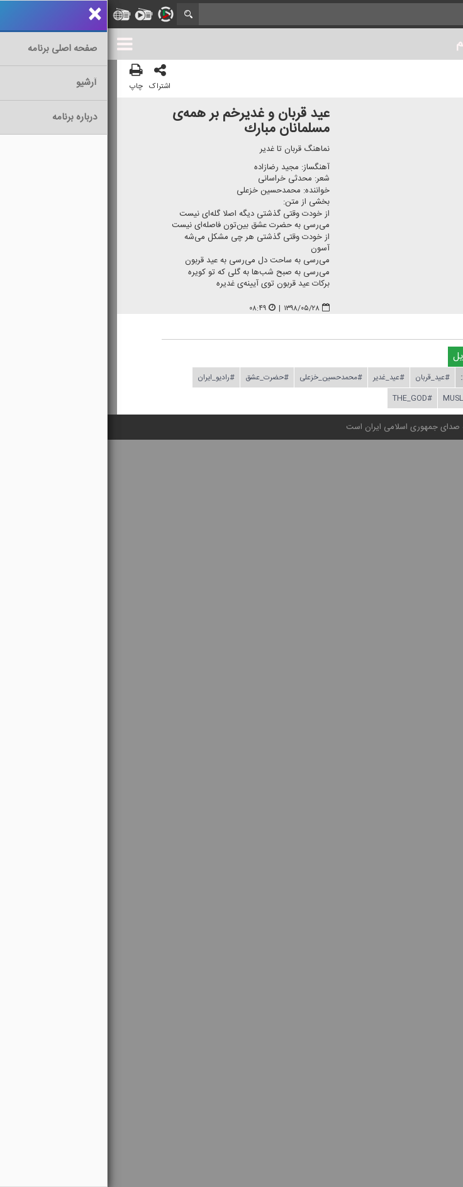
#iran (392, 398)
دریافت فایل (374, 356)
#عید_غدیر (281, 377)
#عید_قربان (325, 377)
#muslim (352, 398)
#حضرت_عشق (159, 377)
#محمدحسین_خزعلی (223, 377)
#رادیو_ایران (108, 377)
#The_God (305, 398)
